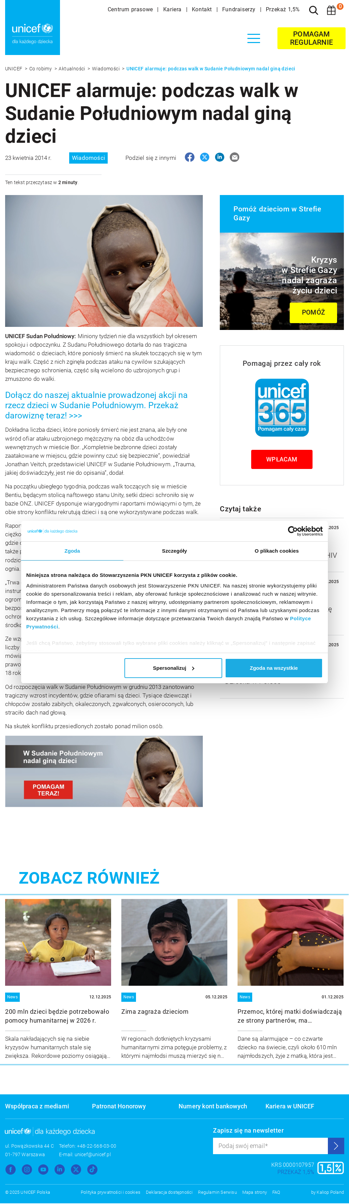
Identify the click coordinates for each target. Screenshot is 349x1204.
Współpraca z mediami (37, 1106)
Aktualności (72, 68)
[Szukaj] (313, 10)
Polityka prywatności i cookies (110, 1192)
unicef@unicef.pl (93, 1155)
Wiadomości (106, 68)
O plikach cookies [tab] (277, 551)
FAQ (276, 1192)
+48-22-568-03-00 (96, 1146)
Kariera (173, 9)
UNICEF (14, 68)
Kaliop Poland (330, 1192)
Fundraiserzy (239, 9)
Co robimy (41, 68)
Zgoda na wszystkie (274, 668)
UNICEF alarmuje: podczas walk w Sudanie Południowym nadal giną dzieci (210, 68)
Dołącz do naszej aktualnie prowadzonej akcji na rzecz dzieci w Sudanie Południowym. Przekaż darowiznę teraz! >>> (96, 406)
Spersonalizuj (174, 668)
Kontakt (203, 9)
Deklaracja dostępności (169, 1192)
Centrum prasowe (131, 9)
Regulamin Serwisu (217, 1192)
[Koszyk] (331, 10)
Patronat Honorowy (119, 1106)
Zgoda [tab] (72, 551)
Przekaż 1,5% (283, 9)
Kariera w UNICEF (290, 1106)
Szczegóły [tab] (174, 551)
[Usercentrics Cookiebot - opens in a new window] (293, 531)
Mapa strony (254, 1192)
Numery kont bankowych (213, 1106)
